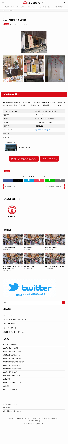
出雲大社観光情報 (34, 434)
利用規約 (8, 420)
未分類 (7, 395)
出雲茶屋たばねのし (9, 323)
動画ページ (28, 432)
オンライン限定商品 (11, 345)
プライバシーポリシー (12, 415)
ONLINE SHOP (19, 432)
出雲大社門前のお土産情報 (13, 374)
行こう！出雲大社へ (11, 400)
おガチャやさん (8, 315)
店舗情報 (7, 24)
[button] (8, 180)
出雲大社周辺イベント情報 (13, 353)
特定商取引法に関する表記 (13, 424)
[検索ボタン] (65, 2)
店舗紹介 (11, 432)
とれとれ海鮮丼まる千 (10, 328)
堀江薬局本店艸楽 (24, 147)
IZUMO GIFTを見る (49, 159)
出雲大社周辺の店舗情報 (13, 357)
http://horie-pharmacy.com (43, 130)
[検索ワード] (34, 302)
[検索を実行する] (63, 302)
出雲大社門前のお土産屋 (13, 370)
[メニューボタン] (2, 2)
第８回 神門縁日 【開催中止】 (14, 332)
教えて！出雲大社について (13, 391)
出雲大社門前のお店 (11, 379)
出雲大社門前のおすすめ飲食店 (15, 366)
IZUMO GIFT (12, 217)
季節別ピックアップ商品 (13, 383)
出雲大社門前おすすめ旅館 (13, 362)
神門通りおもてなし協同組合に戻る (24, 159)
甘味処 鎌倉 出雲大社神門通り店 (14, 319)
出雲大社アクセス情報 (12, 349)
